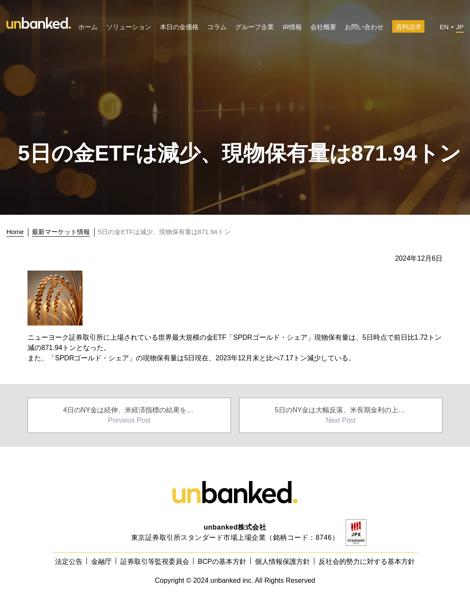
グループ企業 (254, 26)
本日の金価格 (179, 26)
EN (443, 26)
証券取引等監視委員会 (154, 561)
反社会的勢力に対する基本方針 (367, 561)
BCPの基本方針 (222, 561)
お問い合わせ (364, 26)
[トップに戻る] (17, 231)
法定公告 (69, 561)
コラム (217, 26)
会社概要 (323, 26)
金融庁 (101, 561)
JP (460, 26)
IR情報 (292, 26)
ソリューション (128, 26)
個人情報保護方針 (282, 561)
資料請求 (408, 26)
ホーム (88, 26)
